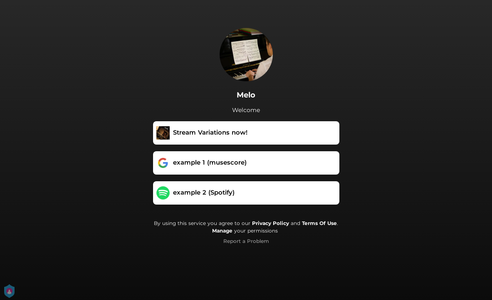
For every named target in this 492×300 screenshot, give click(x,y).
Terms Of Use (319, 223)
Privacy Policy (270, 223)
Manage (222, 231)
